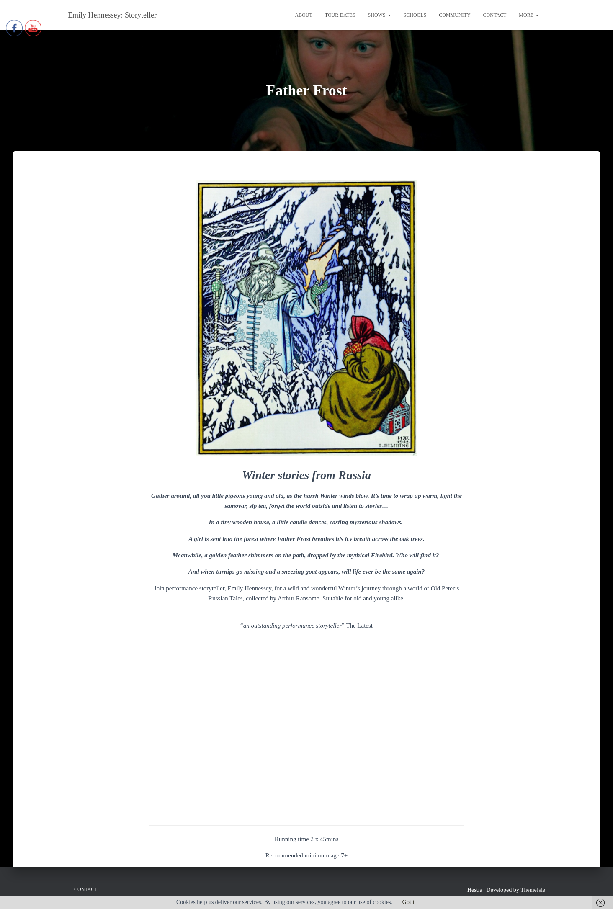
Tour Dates (340, 15)
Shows (379, 15)
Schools (415, 15)
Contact (495, 15)
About (303, 15)
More (529, 15)
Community (454, 15)
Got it (409, 902)
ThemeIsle (532, 890)
